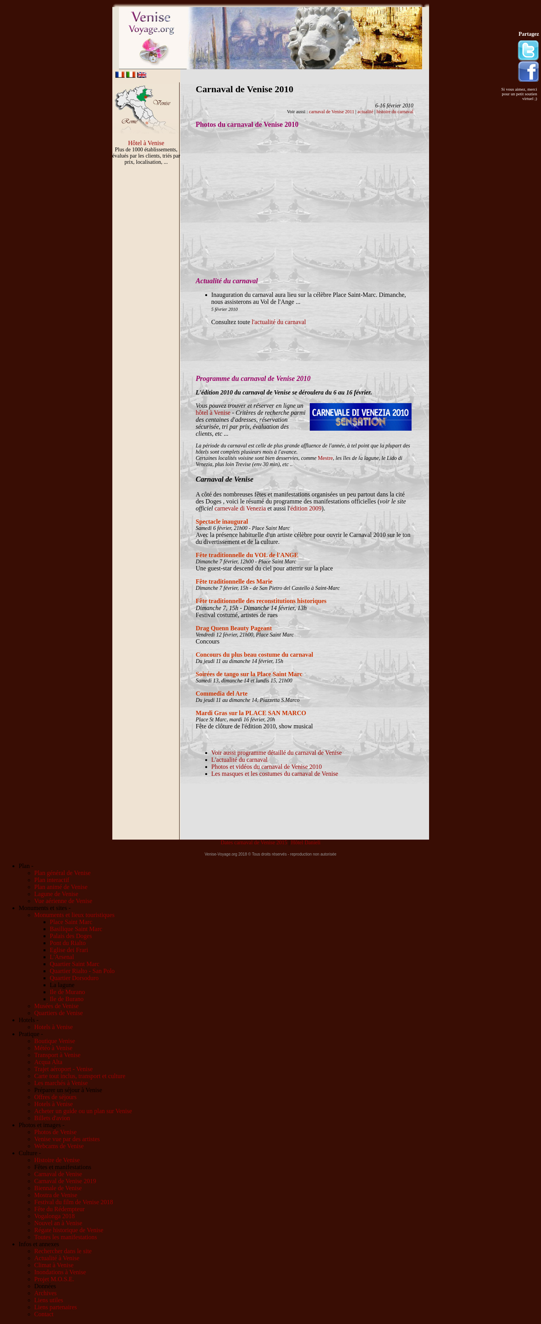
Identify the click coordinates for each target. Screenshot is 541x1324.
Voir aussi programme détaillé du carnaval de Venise (276, 752)
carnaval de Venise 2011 (331, 111)
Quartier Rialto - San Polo (82, 971)
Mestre (325, 458)
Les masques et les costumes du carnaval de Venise (275, 773)
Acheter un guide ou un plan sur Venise (83, 1111)
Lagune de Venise (56, 894)
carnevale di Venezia (240, 508)
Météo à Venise (53, 1048)
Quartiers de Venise (58, 1013)
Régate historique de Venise (68, 1230)
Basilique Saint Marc (76, 929)
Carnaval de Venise (58, 1174)
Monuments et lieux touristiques (74, 915)
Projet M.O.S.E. (54, 1279)
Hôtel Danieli (306, 842)
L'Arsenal (62, 957)
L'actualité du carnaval (239, 759)
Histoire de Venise (57, 1160)
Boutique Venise (54, 1041)
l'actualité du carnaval (278, 322)
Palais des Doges (71, 936)
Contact (44, 1314)
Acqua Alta (48, 1062)
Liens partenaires (55, 1307)
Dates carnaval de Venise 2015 (253, 842)
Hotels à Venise (53, 1027)
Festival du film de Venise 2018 (73, 1202)
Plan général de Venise (62, 873)
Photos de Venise (55, 1132)
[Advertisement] (146, 301)
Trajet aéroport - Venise (63, 1069)
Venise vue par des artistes (67, 1139)
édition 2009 (305, 508)
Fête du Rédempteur (59, 1209)
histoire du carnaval (395, 111)
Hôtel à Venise (146, 143)
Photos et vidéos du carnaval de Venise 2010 (266, 766)
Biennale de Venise (58, 1188)
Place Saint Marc (71, 922)
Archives (45, 1293)
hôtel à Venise (213, 412)
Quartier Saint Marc (74, 964)
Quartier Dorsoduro (74, 978)
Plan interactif (51, 880)
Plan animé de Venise (60, 887)
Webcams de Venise (59, 1146)
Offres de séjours (55, 1097)
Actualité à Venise (56, 1258)
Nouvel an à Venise (58, 1223)
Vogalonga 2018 (54, 1216)
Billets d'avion (52, 1118)
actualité (365, 111)
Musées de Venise (56, 1006)
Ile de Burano (67, 999)
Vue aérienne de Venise (63, 901)
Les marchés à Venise (61, 1083)
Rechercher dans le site (63, 1251)
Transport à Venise (57, 1055)
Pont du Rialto (68, 943)
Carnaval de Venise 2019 (65, 1181)
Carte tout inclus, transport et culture (80, 1076)
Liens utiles (48, 1300)
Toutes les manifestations (65, 1237)
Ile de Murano (67, 992)
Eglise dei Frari (69, 950)
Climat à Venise (53, 1265)
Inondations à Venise (60, 1272)
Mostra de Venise (55, 1195)
